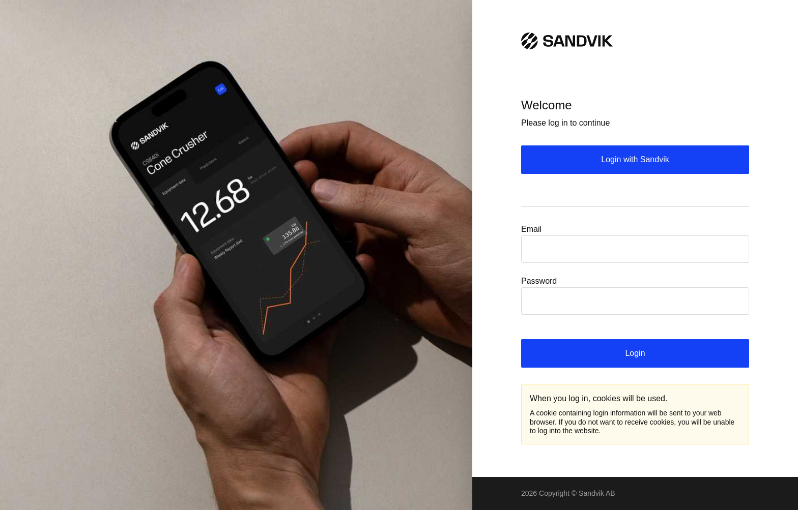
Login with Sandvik (635, 159)
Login (635, 353)
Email (531, 229)
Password (539, 281)
